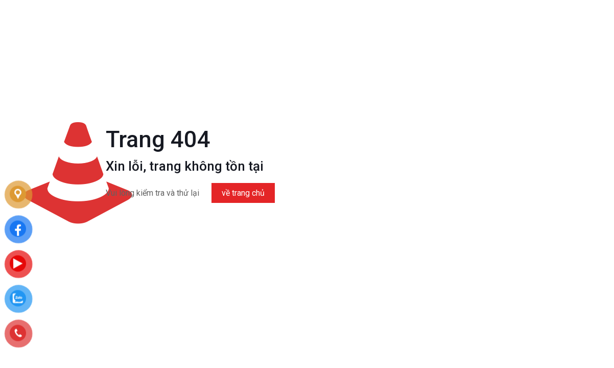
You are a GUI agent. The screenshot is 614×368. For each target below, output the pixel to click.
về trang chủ (243, 193)
